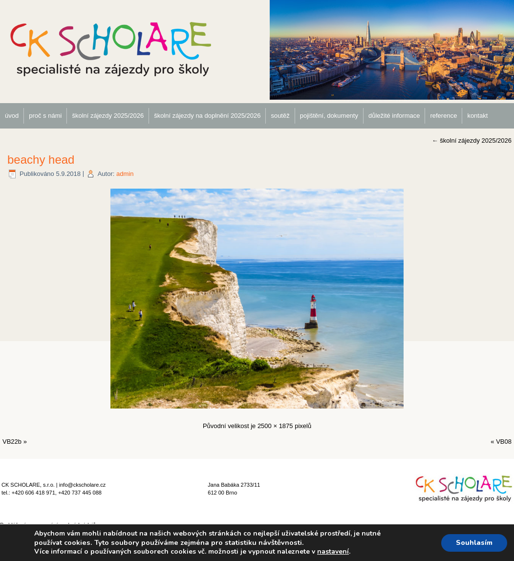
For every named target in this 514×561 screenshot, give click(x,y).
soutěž (280, 115)
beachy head (40, 159)
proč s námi (45, 115)
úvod (12, 115)
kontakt (477, 115)
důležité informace (394, 115)
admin (124, 173)
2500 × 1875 (275, 426)
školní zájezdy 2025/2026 (108, 115)
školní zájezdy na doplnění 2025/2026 (207, 115)
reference (443, 115)
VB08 (504, 441)
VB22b (11, 441)
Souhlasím (474, 542)
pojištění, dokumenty (329, 115)
